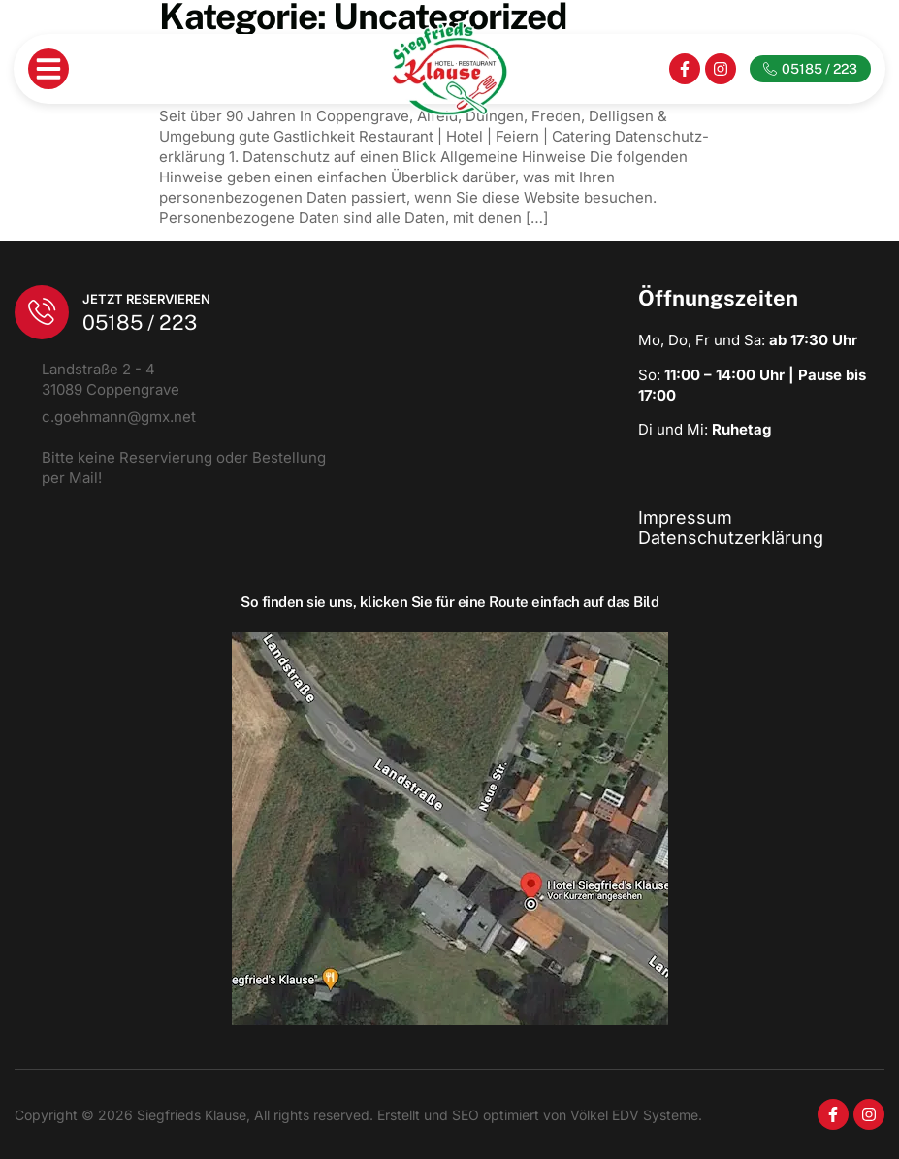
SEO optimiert (493, 1115)
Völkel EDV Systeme (634, 1115)
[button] (48, 68)
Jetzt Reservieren (146, 298)
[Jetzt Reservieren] (42, 312)
